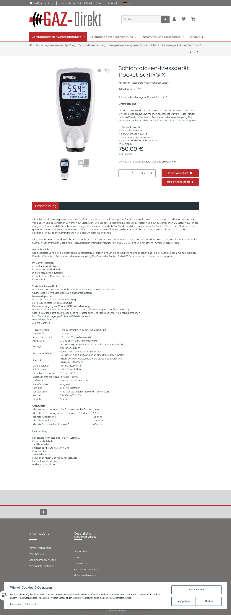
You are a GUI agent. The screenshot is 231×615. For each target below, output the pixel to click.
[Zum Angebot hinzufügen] (180, 182)
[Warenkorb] (195, 19)
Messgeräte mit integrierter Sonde (150, 82)
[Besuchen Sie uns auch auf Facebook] (43, 512)
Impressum (80, 563)
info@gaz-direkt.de (42, 3)
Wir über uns (36, 554)
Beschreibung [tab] (45, 206)
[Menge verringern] (123, 173)
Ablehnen (209, 601)
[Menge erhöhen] (151, 173)
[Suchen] (141, 19)
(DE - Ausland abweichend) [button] (161, 161)
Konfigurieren (183, 601)
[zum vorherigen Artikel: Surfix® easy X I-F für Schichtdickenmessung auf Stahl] (190, 52)
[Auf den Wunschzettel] (106, 70)
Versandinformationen (41, 566)
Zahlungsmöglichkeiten (42, 559)
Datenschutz (81, 551)
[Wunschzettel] (183, 19)
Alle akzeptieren (196, 589)
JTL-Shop (121, 610)
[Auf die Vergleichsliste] (99, 70)
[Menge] (132, 173)
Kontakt (112, 3)
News (99, 3)
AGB (76, 557)
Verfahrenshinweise (40, 547)
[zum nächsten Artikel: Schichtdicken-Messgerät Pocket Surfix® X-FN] (198, 52)
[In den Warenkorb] (180, 173)
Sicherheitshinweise (85, 575)
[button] (126, 3)
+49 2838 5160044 (80, 3)
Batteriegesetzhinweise (87, 569)
